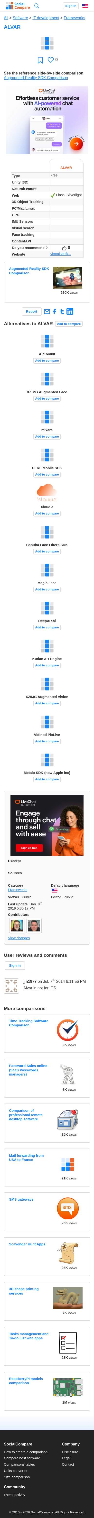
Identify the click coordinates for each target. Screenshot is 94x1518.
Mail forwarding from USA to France (26, 1158)
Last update (18, 904)
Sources (15, 873)
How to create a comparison (25, 1452)
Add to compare (69, 324)
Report (31, 311)
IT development (45, 18)
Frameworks (74, 18)
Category (15, 885)
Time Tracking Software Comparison (28, 1023)
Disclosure (70, 1452)
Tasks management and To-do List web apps (28, 1336)
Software (20, 18)
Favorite (40, 60)
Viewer (13, 897)
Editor (56, 897)
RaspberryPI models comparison (26, 1381)
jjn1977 (30, 981)
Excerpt (14, 861)
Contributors (18, 915)
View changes (19, 938)
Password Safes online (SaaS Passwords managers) (28, 1070)
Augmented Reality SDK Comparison (36, 78)
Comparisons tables (19, 1464)
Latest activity (14, 1495)
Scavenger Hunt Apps (27, 1244)
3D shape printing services (24, 1291)
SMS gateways (21, 1199)
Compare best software (22, 1458)
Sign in (70, 6)
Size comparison (17, 1477)
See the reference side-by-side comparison (43, 73)
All (6, 18)
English (85, 6)
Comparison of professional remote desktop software (26, 1115)
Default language (65, 885)
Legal (66, 1458)
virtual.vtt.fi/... (60, 254)
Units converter (16, 1471)
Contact (68, 1464)
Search (36, 5)
